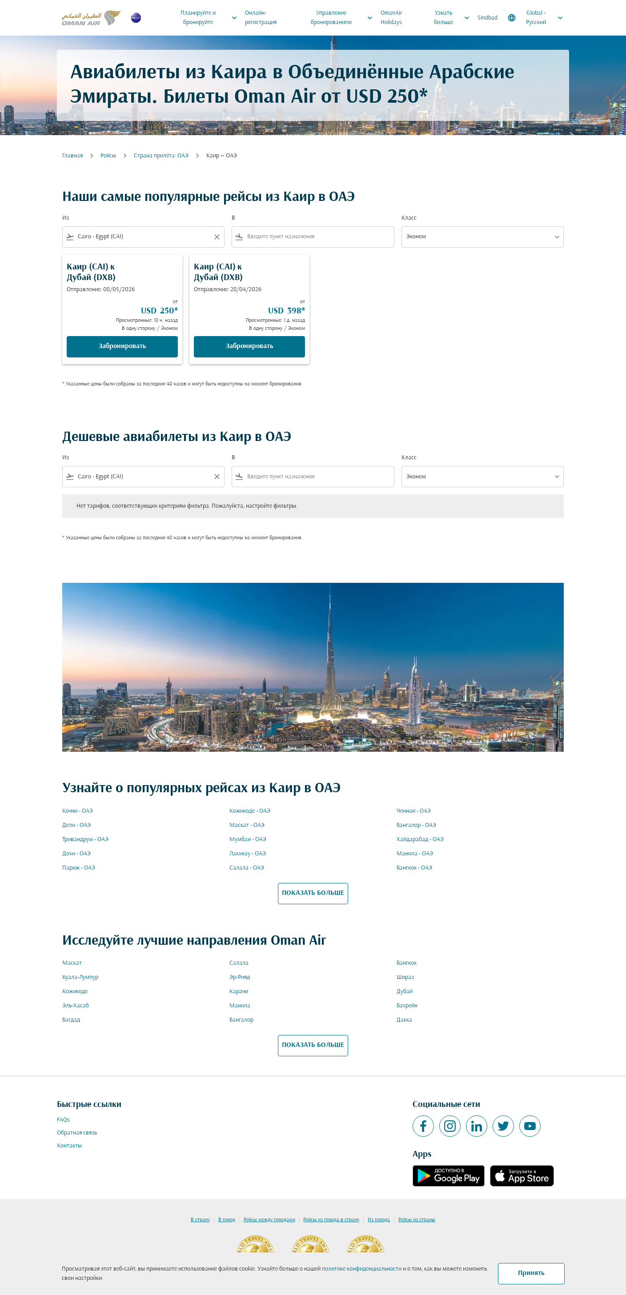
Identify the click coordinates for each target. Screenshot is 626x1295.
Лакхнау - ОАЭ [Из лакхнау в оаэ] (247, 853)
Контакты (69, 1146)
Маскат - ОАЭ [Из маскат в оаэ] (247, 825)
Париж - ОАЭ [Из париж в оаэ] (78, 868)
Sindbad (488, 18)
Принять (531, 1273)
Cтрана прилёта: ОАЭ (161, 155)
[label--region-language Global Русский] (536, 18)
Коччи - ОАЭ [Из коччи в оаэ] (77, 811)
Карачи (238, 991)
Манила (239, 1005)
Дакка (404, 1020)
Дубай (405, 991)
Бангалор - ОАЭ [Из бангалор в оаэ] (416, 825)
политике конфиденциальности (361, 1269)
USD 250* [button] (387, 97)
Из (65, 218)
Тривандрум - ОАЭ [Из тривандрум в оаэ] (85, 839)
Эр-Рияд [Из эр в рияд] (239, 977)
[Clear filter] (216, 237)
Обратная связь (77, 1133)
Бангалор (241, 1020)
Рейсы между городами (269, 1220)
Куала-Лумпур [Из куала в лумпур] (80, 977)
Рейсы (108, 155)
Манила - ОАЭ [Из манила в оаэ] (415, 853)
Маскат (72, 963)
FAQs (63, 1120)
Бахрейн (407, 1005)
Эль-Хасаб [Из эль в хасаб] (75, 1005)
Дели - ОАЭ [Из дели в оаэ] (76, 825)
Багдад (71, 1020)
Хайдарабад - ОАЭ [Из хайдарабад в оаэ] (420, 839)
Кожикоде (75, 991)
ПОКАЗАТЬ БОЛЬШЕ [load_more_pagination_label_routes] (313, 893)
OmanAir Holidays (391, 18)
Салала (239, 963)
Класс (409, 218)
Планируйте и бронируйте (211, 18)
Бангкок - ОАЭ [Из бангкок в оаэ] (414, 868)
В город (226, 1220)
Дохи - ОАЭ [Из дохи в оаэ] (76, 853)
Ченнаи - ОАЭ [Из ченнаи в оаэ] (414, 811)
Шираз (405, 977)
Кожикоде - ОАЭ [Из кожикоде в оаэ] (249, 811)
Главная (72, 155)
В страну (200, 1220)
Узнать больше (454, 18)
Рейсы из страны (416, 1220)
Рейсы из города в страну (331, 1220)
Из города (379, 1220)
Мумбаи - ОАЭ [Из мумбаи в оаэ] (247, 839)
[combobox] (143, 236)
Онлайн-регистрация (261, 18)
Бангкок (407, 963)
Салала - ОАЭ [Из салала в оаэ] (246, 868)
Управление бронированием (344, 18)
